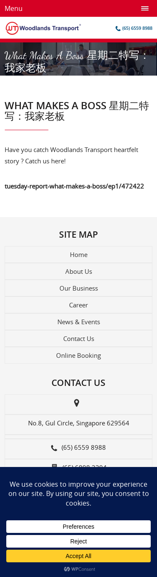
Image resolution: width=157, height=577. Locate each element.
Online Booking (78, 355)
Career (78, 305)
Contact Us (78, 338)
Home (79, 254)
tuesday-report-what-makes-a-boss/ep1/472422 (74, 186)
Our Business (78, 288)
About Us (78, 271)
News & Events (78, 321)
